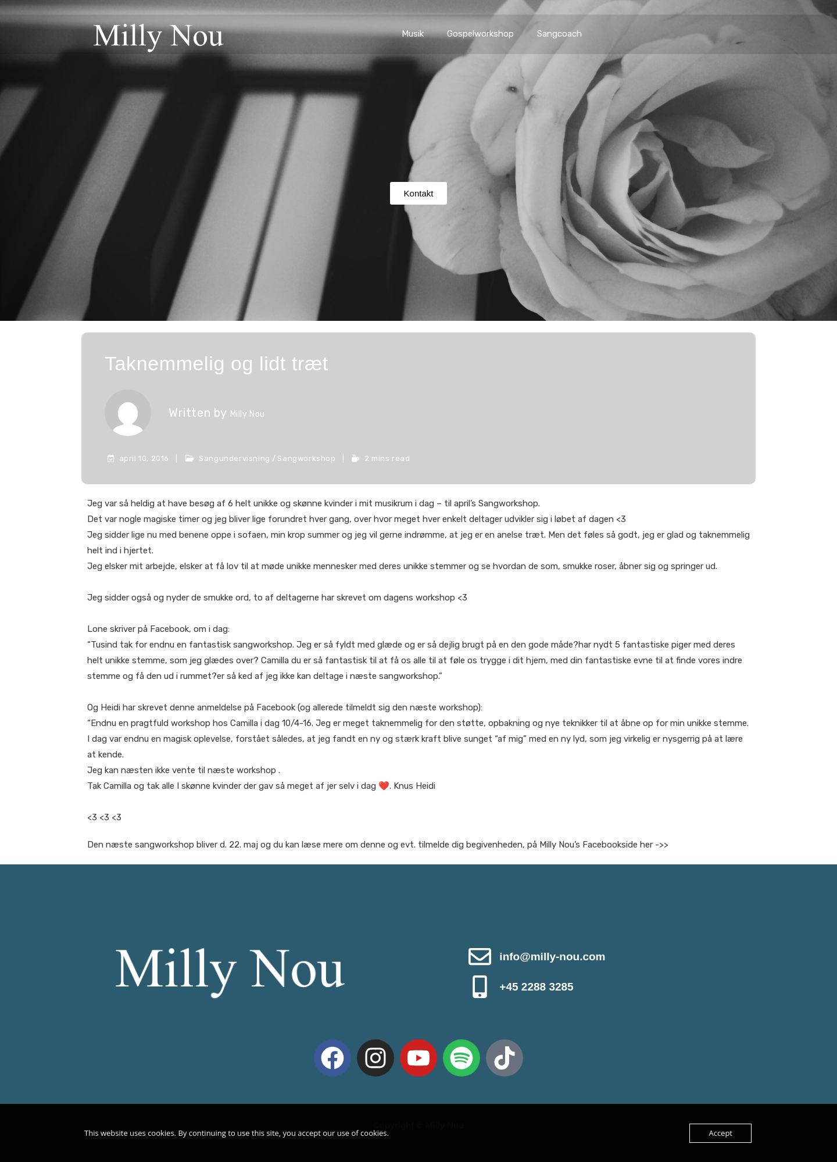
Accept (720, 1133)
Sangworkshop (306, 458)
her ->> (654, 844)
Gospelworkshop (480, 33)
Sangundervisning (234, 458)
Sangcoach (559, 33)
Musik (413, 33)
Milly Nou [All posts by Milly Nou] (247, 414)
